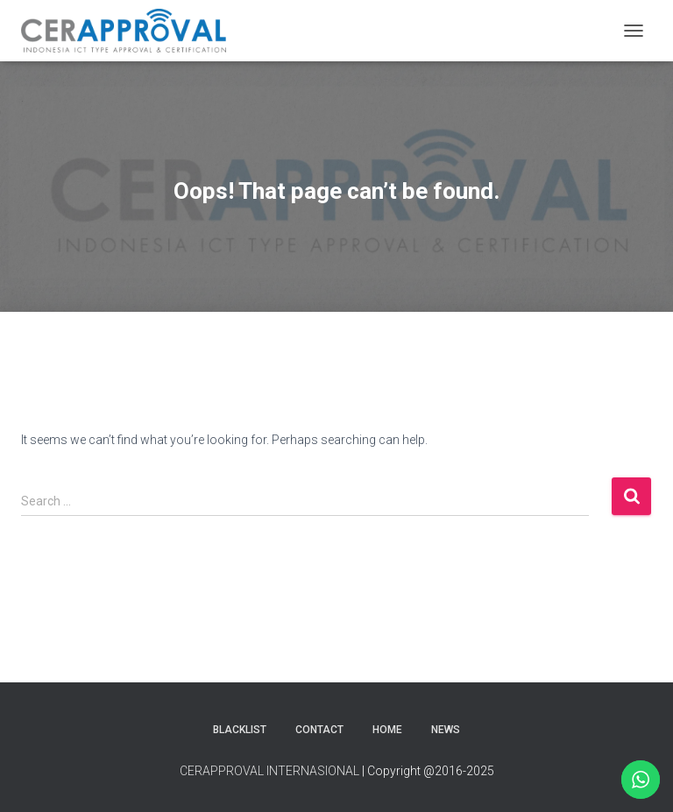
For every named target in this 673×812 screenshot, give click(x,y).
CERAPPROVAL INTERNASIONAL (269, 771)
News (445, 730)
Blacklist (239, 730)
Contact (319, 730)
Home (387, 730)
